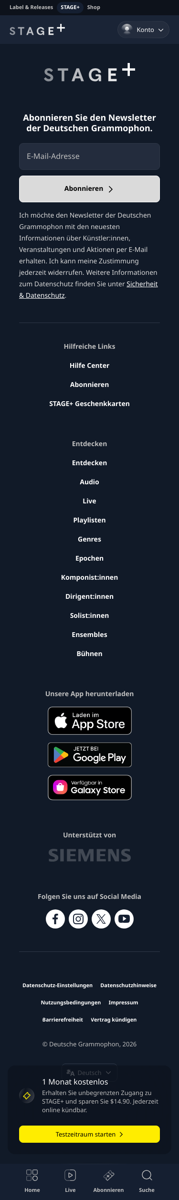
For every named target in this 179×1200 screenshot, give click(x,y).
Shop (93, 7)
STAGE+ (70, 7)
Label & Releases (31, 7)
